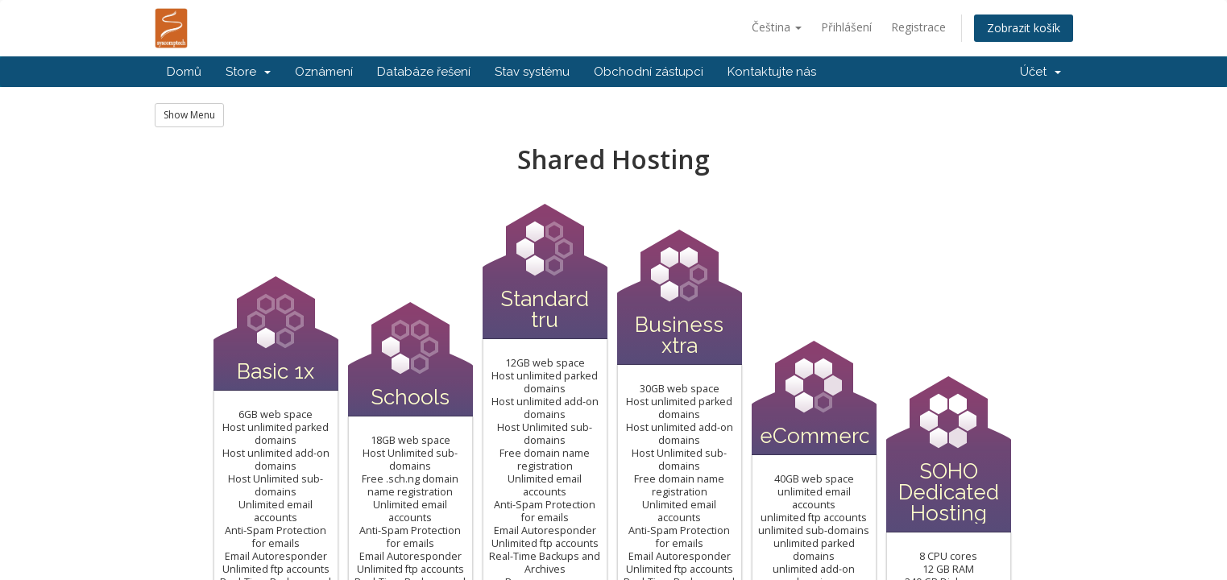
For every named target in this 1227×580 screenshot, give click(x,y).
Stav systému (532, 71)
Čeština (777, 27)
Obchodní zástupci (648, 71)
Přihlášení (846, 27)
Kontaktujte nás (771, 71)
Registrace (918, 27)
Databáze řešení (423, 71)
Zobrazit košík (1023, 27)
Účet (1040, 71)
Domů (184, 71)
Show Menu (189, 115)
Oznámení (324, 71)
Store (248, 71)
